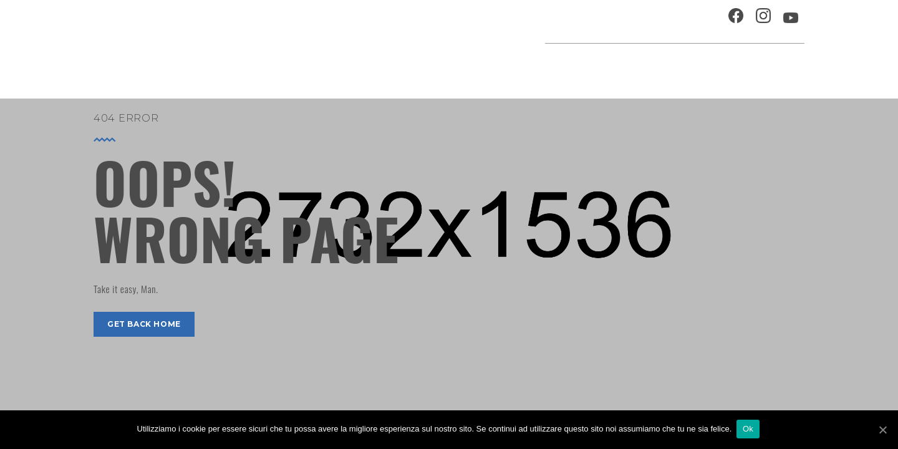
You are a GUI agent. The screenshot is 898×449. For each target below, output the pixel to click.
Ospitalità (577, 21)
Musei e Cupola (676, 65)
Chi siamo (639, 21)
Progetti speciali (532, 65)
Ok (749, 429)
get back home (144, 324)
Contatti (695, 21)
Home (369, 65)
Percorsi (749, 65)
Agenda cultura (436, 65)
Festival (608, 65)
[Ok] (882, 429)
